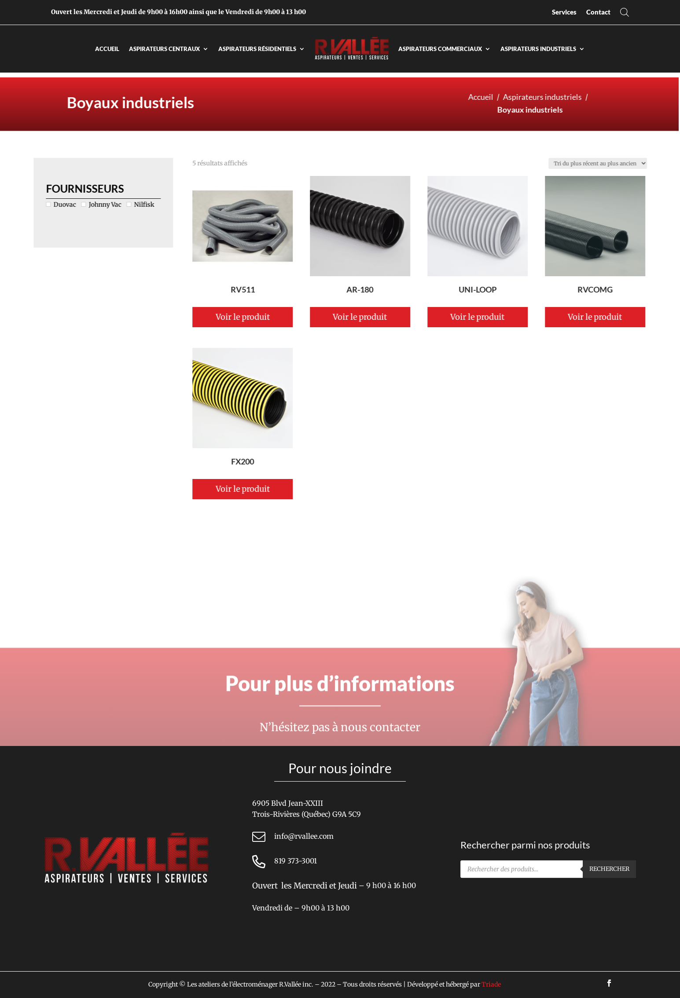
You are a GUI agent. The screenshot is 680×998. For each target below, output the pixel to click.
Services (564, 12)
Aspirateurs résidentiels (257, 48)
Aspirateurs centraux (164, 48)
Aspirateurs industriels (538, 48)
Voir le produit (347, 317)
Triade (491, 984)
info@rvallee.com (304, 836)
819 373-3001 (295, 860)
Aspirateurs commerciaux (440, 48)
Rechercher (609, 869)
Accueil (107, 48)
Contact (598, 12)
